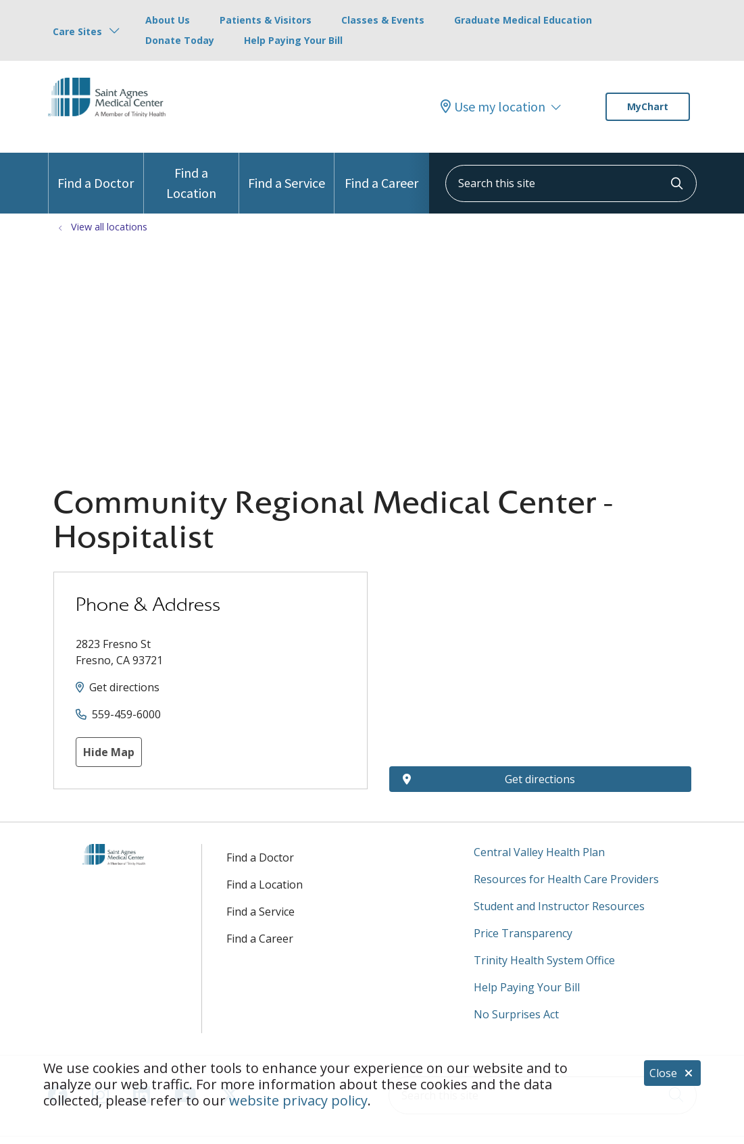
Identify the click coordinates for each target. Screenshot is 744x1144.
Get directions (124, 687)
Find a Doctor (95, 172)
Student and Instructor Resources (559, 906)
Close (672, 1073)
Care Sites (77, 31)
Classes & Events (382, 20)
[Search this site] (571, 183)
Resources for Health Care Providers (566, 879)
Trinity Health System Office (544, 960)
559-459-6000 (126, 714)
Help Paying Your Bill (293, 40)
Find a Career (381, 172)
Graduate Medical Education (523, 20)
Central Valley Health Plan (539, 852)
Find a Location (191, 177)
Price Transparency (523, 933)
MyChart (647, 106)
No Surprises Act (516, 1014)
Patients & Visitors (266, 20)
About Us (167, 20)
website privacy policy (298, 1100)
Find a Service (286, 172)
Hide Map (108, 752)
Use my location (493, 107)
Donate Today (179, 40)
